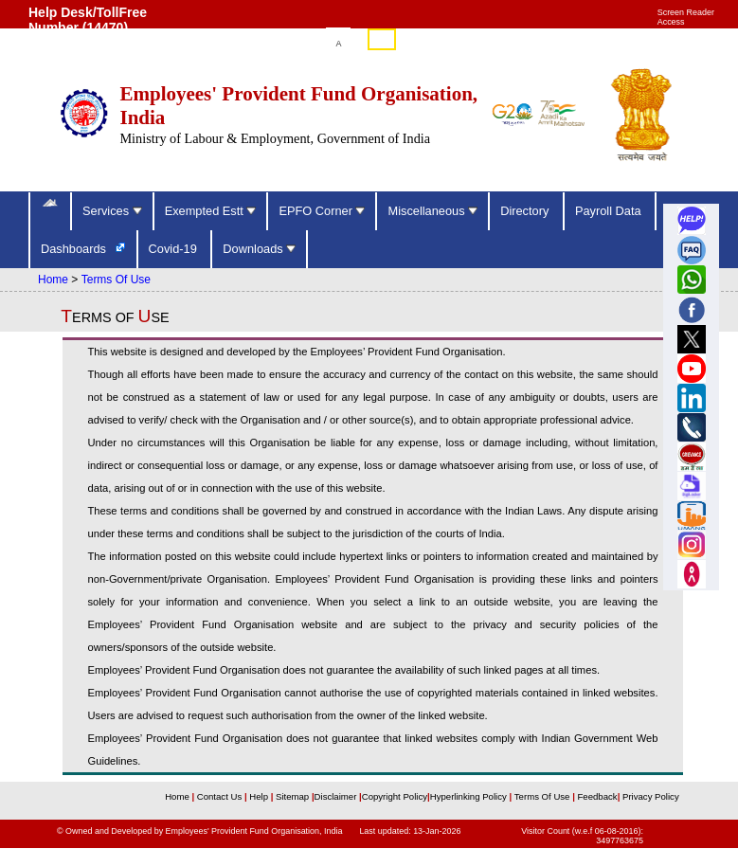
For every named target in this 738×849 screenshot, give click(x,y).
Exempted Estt (211, 211)
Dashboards (75, 249)
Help (259, 796)
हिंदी (381, 40)
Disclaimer (336, 796)
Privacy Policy (649, 796)
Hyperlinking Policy (470, 796)
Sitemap (294, 796)
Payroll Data (609, 211)
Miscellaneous (432, 211)
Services (112, 211)
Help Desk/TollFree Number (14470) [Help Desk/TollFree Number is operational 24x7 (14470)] (87, 20)
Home (53, 279)
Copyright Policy (394, 796)
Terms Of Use (116, 279)
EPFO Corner (322, 211)
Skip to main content (259, 43)
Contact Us (220, 796)
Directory (526, 211)
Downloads (259, 249)
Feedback (597, 796)
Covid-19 (175, 249)
